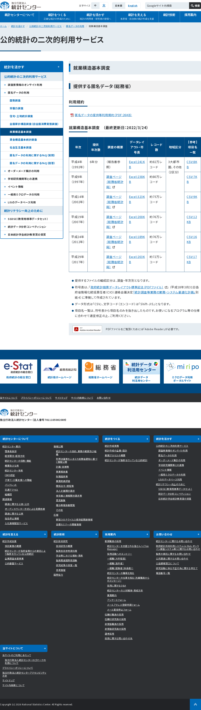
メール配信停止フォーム (119, 609)
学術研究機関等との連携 (22, 179)
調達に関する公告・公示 (17, 504)
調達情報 (7, 499)
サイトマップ (61, 397)
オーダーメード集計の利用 (23, 171)
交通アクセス (11, 489)
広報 (56, 514)
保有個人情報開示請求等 (69, 495)
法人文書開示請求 (65, 490)
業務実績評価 (63, 481)
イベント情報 (15, 186)
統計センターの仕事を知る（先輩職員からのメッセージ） (128, 579)
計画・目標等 (62, 466)
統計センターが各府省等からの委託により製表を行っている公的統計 (25, 552)
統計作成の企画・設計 (116, 450)
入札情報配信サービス (16, 523)
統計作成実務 (112, 445)
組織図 (8, 494)
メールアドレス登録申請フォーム (123, 604)
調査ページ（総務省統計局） (114, 241)
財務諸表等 (62, 476)
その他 (59, 510)
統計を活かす (95, 17)
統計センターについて (19, 14)
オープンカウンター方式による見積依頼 (25, 508)
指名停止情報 (12, 518)
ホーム (3, 26)
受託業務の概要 (13, 546)
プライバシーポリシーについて (36, 397)
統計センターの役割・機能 (18, 460)
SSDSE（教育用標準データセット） (28, 219)
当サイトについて (8, 397)
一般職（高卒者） (115, 563)
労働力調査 (16, 108)
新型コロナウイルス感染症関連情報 (74, 519)
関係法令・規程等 (65, 485)
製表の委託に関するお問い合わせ (173, 553)
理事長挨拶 (11, 451)
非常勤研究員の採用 (115, 628)
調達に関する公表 (14, 513)
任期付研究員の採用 (115, 619)
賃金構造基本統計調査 (23, 139)
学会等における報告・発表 (69, 555)
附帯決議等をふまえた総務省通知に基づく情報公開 (77, 460)
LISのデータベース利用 (22, 202)
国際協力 (58, 574)
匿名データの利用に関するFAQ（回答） (32, 163)
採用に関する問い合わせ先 (119, 638)
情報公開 (58, 446)
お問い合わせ (104, 397)
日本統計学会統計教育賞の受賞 (27, 234)
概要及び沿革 (12, 465)
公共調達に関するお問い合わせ (172, 558)
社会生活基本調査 (20, 147)
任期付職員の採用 (114, 614)
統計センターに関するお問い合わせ (174, 541)
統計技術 (169, 14)
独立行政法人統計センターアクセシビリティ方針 (24, 674)
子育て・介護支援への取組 (18, 479)
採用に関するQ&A (116, 585)
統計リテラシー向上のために (23, 210)
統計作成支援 (9, 541)
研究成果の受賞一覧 (66, 565)
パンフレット (11, 484)
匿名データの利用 (75, 26)
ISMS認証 (10, 475)
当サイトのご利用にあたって (16, 655)
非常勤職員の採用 (114, 623)
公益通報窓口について (167, 563)
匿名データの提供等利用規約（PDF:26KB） (103, 115)
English (133, 5)
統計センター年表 (14, 470)
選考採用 (109, 633)
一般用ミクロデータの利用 (24, 194)
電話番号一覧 (163, 573)
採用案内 (110, 534)
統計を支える (137, 17)
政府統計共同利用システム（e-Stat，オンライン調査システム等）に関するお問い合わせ (178, 547)
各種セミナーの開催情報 (68, 524)
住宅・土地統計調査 (21, 116)
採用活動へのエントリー (119, 553)
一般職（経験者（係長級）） (120, 568)
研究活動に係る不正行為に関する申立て (177, 568)
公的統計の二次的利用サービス (45, 26)
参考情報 (61, 570)
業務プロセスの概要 (115, 455)
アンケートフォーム (116, 599)
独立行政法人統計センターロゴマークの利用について (25, 661)
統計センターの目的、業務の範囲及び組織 (76, 453)
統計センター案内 (11, 446)
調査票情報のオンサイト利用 (25, 85)
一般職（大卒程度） (116, 558)
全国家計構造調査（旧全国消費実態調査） (34, 124)
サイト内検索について (82, 397)
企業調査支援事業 (14, 558)
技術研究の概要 (64, 546)
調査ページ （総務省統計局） (114, 181)
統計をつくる (57, 17)
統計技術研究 (61, 541)
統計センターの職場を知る (120, 573)
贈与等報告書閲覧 (65, 505)
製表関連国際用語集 (66, 560)
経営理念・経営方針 (15, 455)
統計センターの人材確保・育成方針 (125, 590)
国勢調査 (15, 100)
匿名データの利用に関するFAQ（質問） (32, 155)
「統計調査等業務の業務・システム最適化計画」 (164, 292)
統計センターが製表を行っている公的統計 (126, 460)
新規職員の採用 (113, 541)
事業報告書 (62, 471)
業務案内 (112, 595)
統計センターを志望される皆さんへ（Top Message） (128, 547)
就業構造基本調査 (20, 132)
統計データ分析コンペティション (27, 227)
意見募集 (61, 500)
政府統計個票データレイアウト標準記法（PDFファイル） (128, 287)
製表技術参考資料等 (66, 550)
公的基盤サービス (14, 563)
